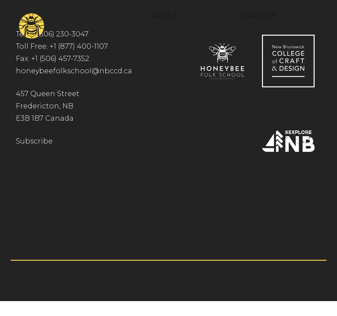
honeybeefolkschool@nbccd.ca (74, 71)
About (164, 15)
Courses (258, 15)
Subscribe (34, 141)
